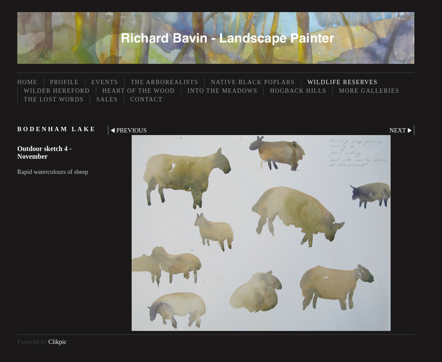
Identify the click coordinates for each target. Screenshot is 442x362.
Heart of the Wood (138, 91)
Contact (146, 99)
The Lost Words (54, 99)
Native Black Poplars (253, 82)
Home (27, 82)
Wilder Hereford (57, 91)
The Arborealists (165, 82)
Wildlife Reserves (342, 82)
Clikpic (57, 341)
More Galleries (369, 91)
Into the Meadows (222, 91)
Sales (107, 99)
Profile (64, 82)
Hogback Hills (298, 91)
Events (105, 82)
